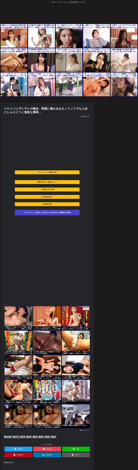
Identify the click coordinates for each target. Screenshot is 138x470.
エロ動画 (8, 437)
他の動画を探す (47, 197)
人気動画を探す (47, 204)
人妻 (23, 437)
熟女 (29, 437)
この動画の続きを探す (47, 189)
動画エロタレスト (132, 98)
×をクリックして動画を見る (47, 172)
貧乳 (53, 437)
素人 (41, 437)
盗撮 (35, 437)
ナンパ (16, 437)
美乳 (47, 437)
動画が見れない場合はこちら (47, 182)
